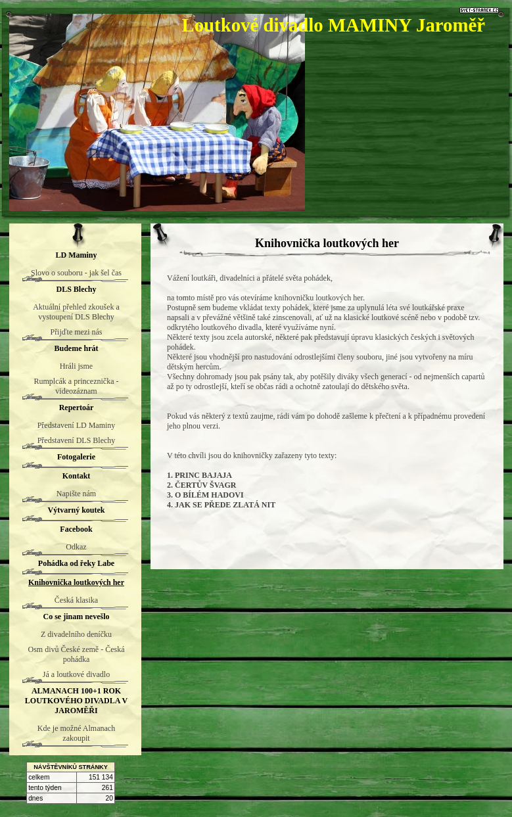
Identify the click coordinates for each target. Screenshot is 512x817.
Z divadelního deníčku (76, 634)
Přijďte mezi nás (76, 332)
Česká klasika (76, 600)
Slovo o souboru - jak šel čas (76, 272)
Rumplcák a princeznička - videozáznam (76, 386)
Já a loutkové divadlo (76, 674)
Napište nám (76, 493)
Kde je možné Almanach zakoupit (76, 733)
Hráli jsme (76, 366)
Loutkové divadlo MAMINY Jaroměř (333, 24)
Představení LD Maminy (76, 425)
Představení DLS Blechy (76, 440)
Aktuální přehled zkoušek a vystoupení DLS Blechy (76, 311)
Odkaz (76, 546)
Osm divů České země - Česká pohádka (76, 654)
